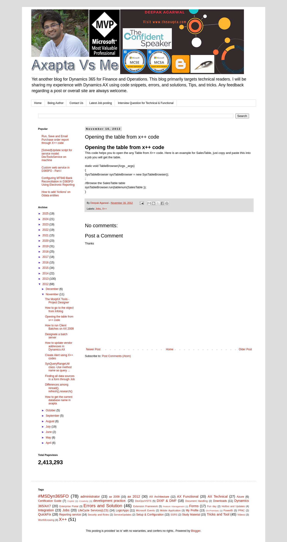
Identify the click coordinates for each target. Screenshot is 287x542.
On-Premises (212, 510)
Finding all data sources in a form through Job (60, 377)
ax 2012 (133, 496)
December (52, 289)
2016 (45, 262)
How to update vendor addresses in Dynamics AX (58, 346)
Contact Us (76, 103)
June (49, 432)
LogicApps (122, 510)
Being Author (56, 103)
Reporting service (70, 514)
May (49, 437)
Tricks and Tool (218, 514)
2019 (45, 246)
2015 (45, 267)
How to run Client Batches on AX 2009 (59, 327)
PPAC (241, 510)
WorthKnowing (46, 520)
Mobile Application (170, 510)
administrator (90, 496)
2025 (45, 213)
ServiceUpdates (122, 514)
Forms (194, 506)
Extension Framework (145, 506)
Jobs (98, 208)
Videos (241, 514)
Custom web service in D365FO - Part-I (56, 169)
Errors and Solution (102, 505)
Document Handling (196, 501)
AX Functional (188, 496)
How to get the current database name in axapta (58, 400)
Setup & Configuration (150, 514)
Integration (46, 510)
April (49, 443)
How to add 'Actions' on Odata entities (56, 193)
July (48, 426)
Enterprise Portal (68, 506)
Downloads (220, 501)
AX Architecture (159, 496)
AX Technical (217, 496)
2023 (45, 224)
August (50, 421)
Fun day (212, 506)
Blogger (196, 530)
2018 (45, 251)
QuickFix (44, 514)
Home (38, 103)
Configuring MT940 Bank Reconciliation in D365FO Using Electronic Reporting (58, 181)
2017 (45, 257)
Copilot (70, 501)
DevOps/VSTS (143, 501)
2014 (45, 273)
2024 (45, 219)
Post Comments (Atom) (116, 356)
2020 (45, 240)
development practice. (109, 501)
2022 (45, 229)
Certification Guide (50, 501)
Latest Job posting (100, 103)
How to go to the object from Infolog (59, 309)
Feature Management (173, 506)
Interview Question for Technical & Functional (145, 103)
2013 (45, 278)
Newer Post (93, 349)
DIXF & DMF (167, 501)
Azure (240, 496)
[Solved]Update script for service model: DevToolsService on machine (57, 155)
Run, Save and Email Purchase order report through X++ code (55, 140)
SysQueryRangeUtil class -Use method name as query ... (58, 367)
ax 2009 (114, 496)
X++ (104, 208)
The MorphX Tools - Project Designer (57, 301)
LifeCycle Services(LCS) (93, 510)
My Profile (192, 510)
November (52, 294)
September (53, 415)
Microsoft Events (145, 510)
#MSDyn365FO (53, 496)
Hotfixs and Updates (233, 506)
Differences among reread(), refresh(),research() (58, 388)
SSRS (173, 514)
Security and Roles (98, 514)
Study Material (191, 514)
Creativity (83, 501)
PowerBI (228, 510)
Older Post (245, 349)
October (51, 410)
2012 (45, 284)
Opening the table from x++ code (59, 318)
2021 (45, 235)
